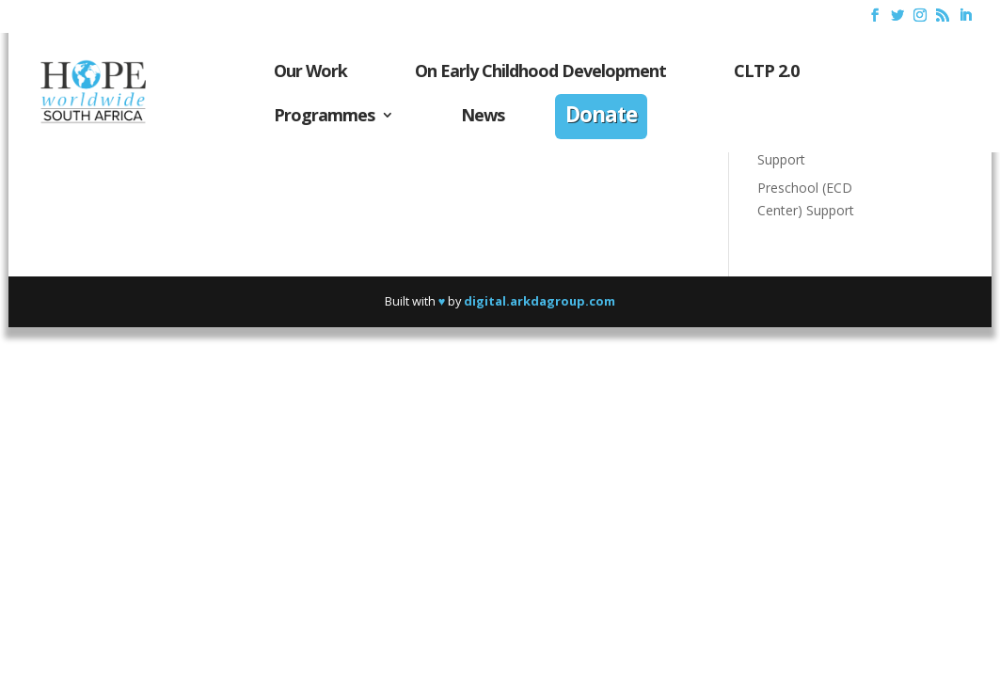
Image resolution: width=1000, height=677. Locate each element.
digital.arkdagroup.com (539, 300)
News (482, 117)
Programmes (324, 117)
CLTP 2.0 (766, 73)
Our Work (310, 73)
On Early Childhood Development (540, 73)
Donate (601, 117)
